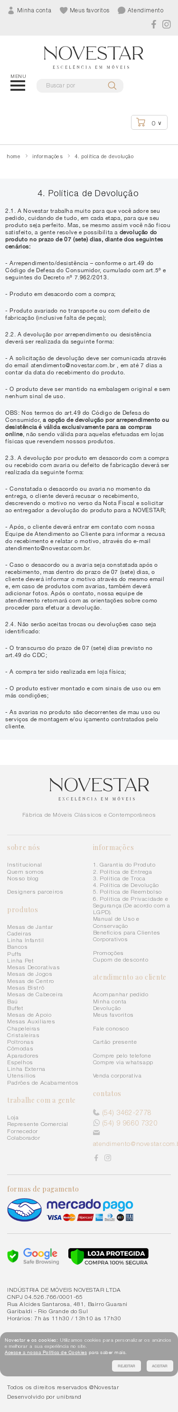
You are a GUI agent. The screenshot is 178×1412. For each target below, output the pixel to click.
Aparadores (23, 1055)
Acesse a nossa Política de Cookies (46, 1352)
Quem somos (25, 871)
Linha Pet (20, 960)
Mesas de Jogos (29, 973)
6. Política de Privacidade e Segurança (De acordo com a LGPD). (132, 905)
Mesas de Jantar (30, 926)
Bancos (17, 946)
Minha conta (110, 1001)
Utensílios (21, 1075)
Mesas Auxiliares (31, 1021)
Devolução (107, 1007)
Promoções (108, 952)
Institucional (24, 864)
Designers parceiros (35, 891)
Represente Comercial (37, 1123)
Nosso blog (23, 878)
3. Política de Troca (119, 878)
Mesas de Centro (30, 980)
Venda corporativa (117, 1075)
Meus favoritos (113, 1014)
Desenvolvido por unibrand (44, 1396)
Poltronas (20, 1041)
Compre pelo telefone (122, 1055)
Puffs (14, 953)
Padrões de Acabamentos (42, 1082)
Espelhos (20, 1062)
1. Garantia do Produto (124, 864)
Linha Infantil (25, 940)
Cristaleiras (23, 1035)
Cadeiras (19, 933)
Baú (12, 1001)
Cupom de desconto (121, 959)
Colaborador (23, 1137)
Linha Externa (26, 1068)
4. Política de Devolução (126, 884)
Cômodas (20, 1048)
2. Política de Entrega (122, 871)
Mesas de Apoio (29, 1014)
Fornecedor (22, 1131)
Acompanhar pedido (121, 994)
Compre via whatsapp (123, 1062)
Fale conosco (111, 1028)
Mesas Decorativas (33, 967)
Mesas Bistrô (25, 987)
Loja (13, 1117)
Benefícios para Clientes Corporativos (126, 936)
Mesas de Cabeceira (35, 994)
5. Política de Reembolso (127, 891)
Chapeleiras (23, 1028)
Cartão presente (115, 1041)
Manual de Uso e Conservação (116, 922)
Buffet (15, 1007)
